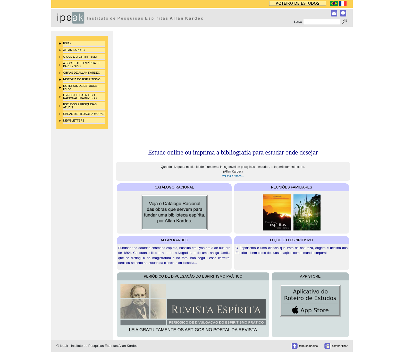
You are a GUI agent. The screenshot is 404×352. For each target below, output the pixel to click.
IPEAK (67, 43)
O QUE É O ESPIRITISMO (80, 56)
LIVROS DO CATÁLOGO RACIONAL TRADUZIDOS (80, 96)
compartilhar (340, 345)
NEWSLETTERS (74, 120)
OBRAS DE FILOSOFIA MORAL (83, 113)
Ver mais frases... (233, 175)
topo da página (308, 345)
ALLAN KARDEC (74, 49)
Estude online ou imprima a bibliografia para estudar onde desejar (233, 152)
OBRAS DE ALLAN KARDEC (81, 72)
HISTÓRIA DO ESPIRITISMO (81, 79)
